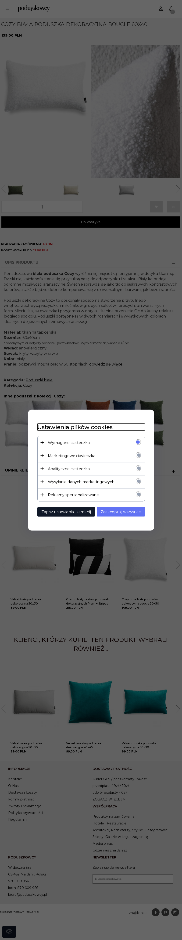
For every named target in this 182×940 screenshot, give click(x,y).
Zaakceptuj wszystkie (121, 511)
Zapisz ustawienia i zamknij (66, 511)
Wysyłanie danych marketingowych (81, 481)
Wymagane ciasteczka (69, 442)
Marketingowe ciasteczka (71, 455)
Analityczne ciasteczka (69, 468)
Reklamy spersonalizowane (73, 494)
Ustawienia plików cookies (75, 427)
